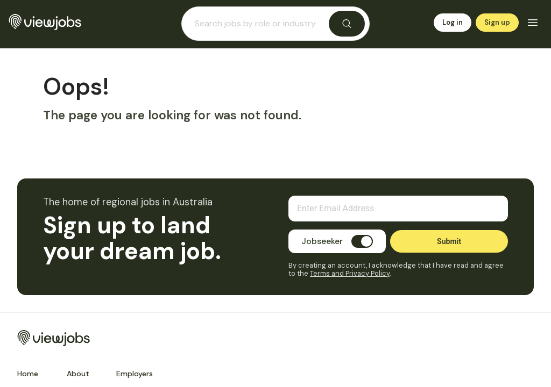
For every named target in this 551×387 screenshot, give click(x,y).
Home (27, 373)
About (78, 373)
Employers (134, 373)
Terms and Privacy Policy (350, 273)
